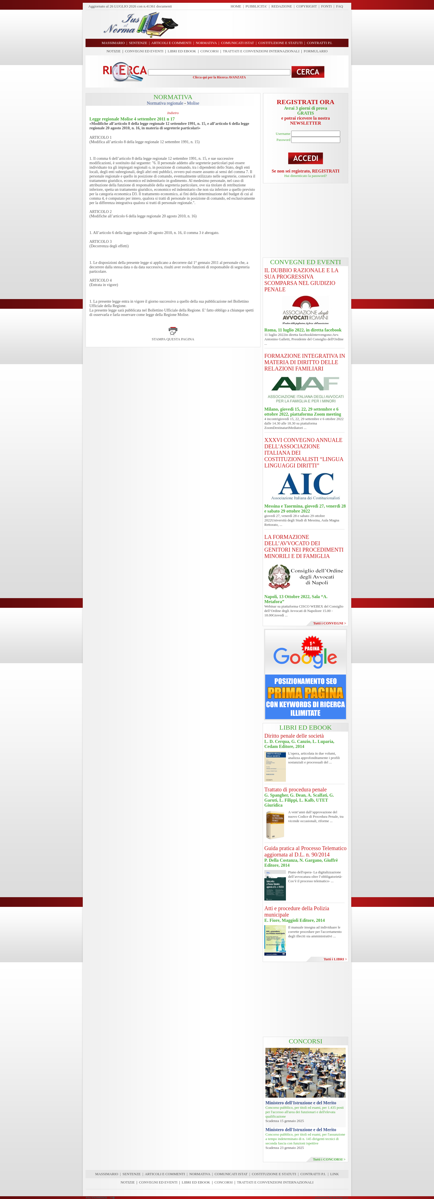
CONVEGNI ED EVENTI (144, 51)
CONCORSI (209, 51)
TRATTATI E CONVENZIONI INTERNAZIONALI (261, 51)
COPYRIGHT (306, 6)
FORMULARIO (315, 51)
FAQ (339, 6)
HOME (236, 6)
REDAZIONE (282, 6)
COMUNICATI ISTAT (231, 1174)
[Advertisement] (265, 24)
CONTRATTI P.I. (313, 1174)
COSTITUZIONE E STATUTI (274, 1174)
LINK (334, 1174)
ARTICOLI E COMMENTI (165, 1174)
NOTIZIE (114, 51)
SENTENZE (132, 1174)
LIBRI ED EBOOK (182, 51)
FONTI (326, 6)
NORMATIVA (199, 1174)
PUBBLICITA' (256, 6)
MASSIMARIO (106, 1174)
